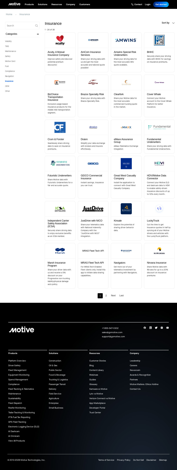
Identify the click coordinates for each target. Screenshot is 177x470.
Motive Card (10, 61)
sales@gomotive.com (112, 332)
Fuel (7, 66)
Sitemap (163, 460)
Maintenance (10, 51)
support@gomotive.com (113, 336)
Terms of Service (106, 460)
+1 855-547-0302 (110, 328)
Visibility (8, 41)
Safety (7, 56)
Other (7, 91)
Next (113, 295)
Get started (160, 4)
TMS (7, 46)
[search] (22, 25)
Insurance (9, 81)
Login (147, 4)
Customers (84, 4)
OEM (7, 86)
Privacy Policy (123, 460)
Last (121, 295)
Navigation (9, 76)
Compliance (10, 71)
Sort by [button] (168, 22)
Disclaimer (151, 460)
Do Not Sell (138, 460)
